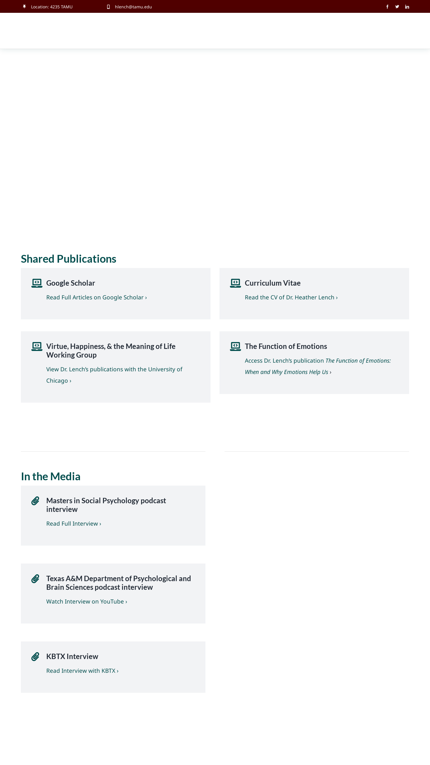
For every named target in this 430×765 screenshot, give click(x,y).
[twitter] (397, 7)
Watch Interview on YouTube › (86, 601)
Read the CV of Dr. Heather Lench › (291, 297)
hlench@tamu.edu (133, 7)
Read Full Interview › (73, 523)
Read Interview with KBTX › (82, 671)
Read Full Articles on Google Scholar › (96, 297)
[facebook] (387, 7)
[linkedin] (407, 7)
